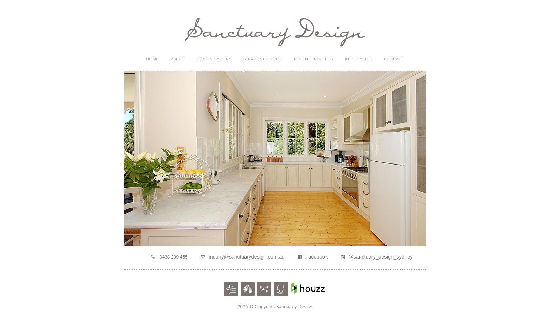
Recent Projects (313, 58)
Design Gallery (214, 58)
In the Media (358, 58)
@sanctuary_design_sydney (380, 257)
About (178, 58)
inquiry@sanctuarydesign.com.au (246, 257)
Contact (394, 58)
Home (152, 58)
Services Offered (262, 58)
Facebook (316, 257)
